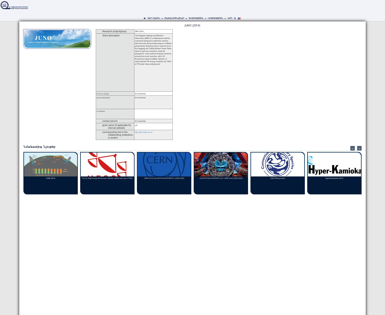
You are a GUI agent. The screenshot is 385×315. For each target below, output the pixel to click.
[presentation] (352, 148)
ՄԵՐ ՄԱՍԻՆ (153, 18)
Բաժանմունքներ (174, 18)
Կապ (229, 18)
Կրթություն (215, 18)
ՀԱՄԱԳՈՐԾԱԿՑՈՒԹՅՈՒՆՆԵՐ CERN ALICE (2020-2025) (220, 178)
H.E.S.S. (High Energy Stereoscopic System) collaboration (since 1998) (107, 178)
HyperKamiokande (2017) (334, 178)
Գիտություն (196, 18)
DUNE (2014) (50, 178)
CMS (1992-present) (277, 178)
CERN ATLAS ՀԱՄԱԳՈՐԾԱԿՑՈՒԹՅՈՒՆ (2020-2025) (164, 178)
